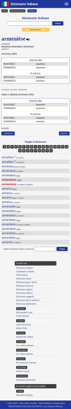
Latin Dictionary (23, 324)
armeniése (32, 11)
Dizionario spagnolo (25, 296)
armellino (8, 157)
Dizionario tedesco (24, 293)
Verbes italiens (22, 316)
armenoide (9, 206)
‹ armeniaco (8, 133)
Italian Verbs (21, 328)
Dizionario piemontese (26, 304)
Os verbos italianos (24, 354)
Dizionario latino (23, 278)
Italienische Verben (24, 337)
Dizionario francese (25, 286)
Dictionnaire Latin (24, 312)
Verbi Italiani (22, 275)
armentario (9, 210)
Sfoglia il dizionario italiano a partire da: (18, 249)
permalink (5, 128)
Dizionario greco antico (26, 282)
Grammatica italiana (25, 271)
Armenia (7, 166)
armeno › (64, 133)
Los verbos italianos (25, 345)
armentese (9, 219)
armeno (7, 188)
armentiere (9, 228)
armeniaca (8, 170)
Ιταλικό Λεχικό (22, 371)
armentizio (8, 237)
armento (7, 242)
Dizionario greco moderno (28, 300)
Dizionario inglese (24, 289)
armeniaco (8, 175)
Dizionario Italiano (24, 4)
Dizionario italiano (24, 268)
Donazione (35, 30)
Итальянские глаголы (26, 362)
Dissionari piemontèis (26, 380)
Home (4, 11)
